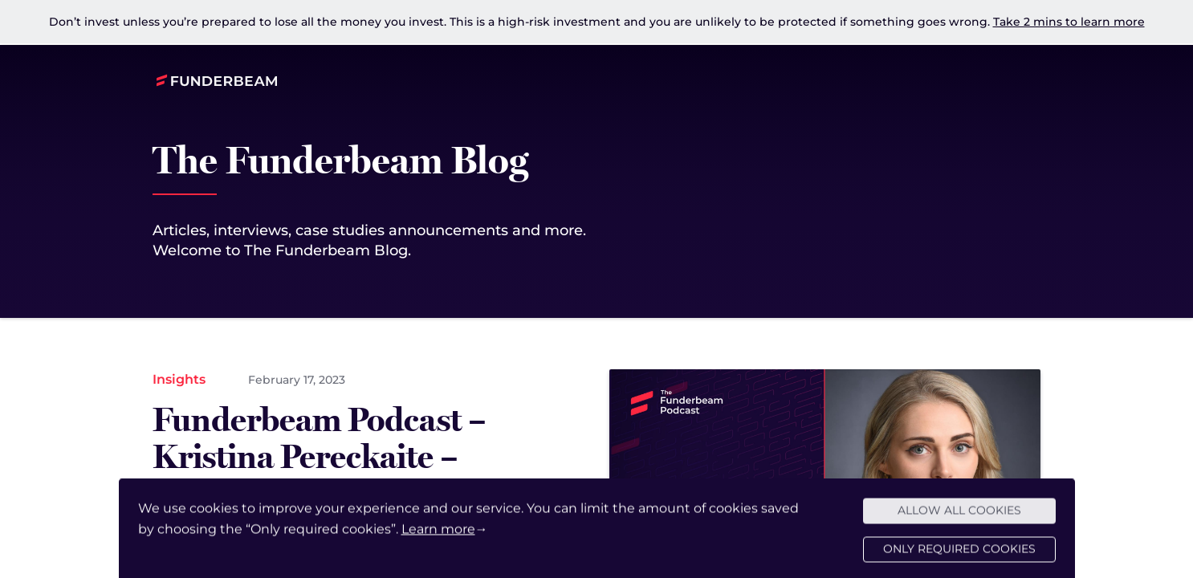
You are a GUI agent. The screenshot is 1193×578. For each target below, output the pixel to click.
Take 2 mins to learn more (1069, 21)
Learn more (438, 536)
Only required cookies (959, 557)
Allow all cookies (959, 518)
